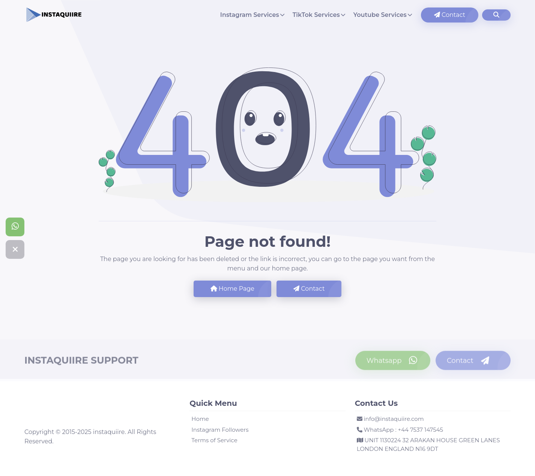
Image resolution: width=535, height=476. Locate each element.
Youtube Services (380, 14)
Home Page (232, 288)
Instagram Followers (219, 429)
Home (200, 418)
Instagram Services (249, 14)
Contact (449, 14)
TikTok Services (316, 14)
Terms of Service (214, 440)
